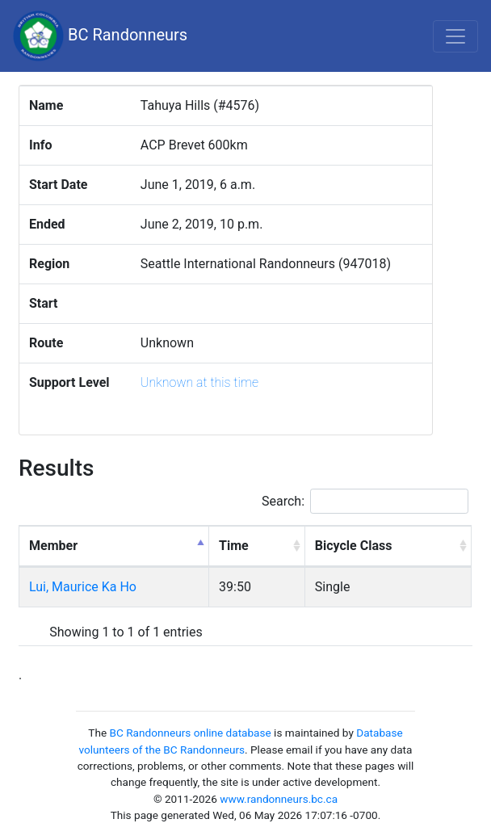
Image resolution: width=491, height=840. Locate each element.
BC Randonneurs (100, 35)
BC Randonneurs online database (190, 732)
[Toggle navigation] (455, 36)
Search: (365, 501)
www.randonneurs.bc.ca (279, 798)
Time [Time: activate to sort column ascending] (234, 545)
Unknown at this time (199, 382)
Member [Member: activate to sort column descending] (53, 545)
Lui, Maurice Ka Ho (82, 586)
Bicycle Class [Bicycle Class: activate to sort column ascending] (353, 545)
